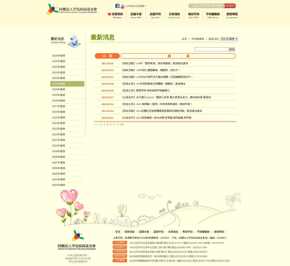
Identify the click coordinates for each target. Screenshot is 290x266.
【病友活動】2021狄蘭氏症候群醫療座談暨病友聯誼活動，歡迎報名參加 (161, 110)
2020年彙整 (58, 89)
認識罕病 (158, 231)
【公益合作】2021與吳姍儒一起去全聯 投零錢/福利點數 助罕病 (156, 117)
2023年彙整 (58, 72)
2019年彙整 (58, 95)
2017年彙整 (58, 106)
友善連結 (173, 231)
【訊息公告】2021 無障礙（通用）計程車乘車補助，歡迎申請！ (156, 104)
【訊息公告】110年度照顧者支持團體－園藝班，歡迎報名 (153, 83)
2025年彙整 (58, 61)
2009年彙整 (58, 151)
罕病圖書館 (199, 38)
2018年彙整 (58, 100)
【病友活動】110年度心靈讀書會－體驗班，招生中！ (150, 70)
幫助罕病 (188, 231)
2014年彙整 (58, 123)
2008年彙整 (58, 156)
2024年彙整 (58, 66)
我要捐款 (130, 231)
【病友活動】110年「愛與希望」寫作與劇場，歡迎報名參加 (154, 63)
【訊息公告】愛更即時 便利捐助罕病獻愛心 (145, 90)
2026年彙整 (58, 55)
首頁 (195, 5)
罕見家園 (205, 5)
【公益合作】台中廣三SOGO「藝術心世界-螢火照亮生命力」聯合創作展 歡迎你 (166, 97)
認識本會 (144, 231)
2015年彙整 (58, 117)
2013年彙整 (58, 128)
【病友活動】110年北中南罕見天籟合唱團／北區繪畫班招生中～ (157, 76)
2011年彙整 (58, 140)
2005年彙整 (58, 173)
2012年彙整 (58, 134)
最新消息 (214, 38)
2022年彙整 (58, 78)
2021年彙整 (58, 83)
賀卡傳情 (217, 5)
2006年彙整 (58, 168)
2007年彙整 (58, 162)
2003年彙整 (58, 185)
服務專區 (219, 231)
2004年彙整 (58, 179)
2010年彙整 (58, 145)
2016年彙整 (58, 111)
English (230, 5)
